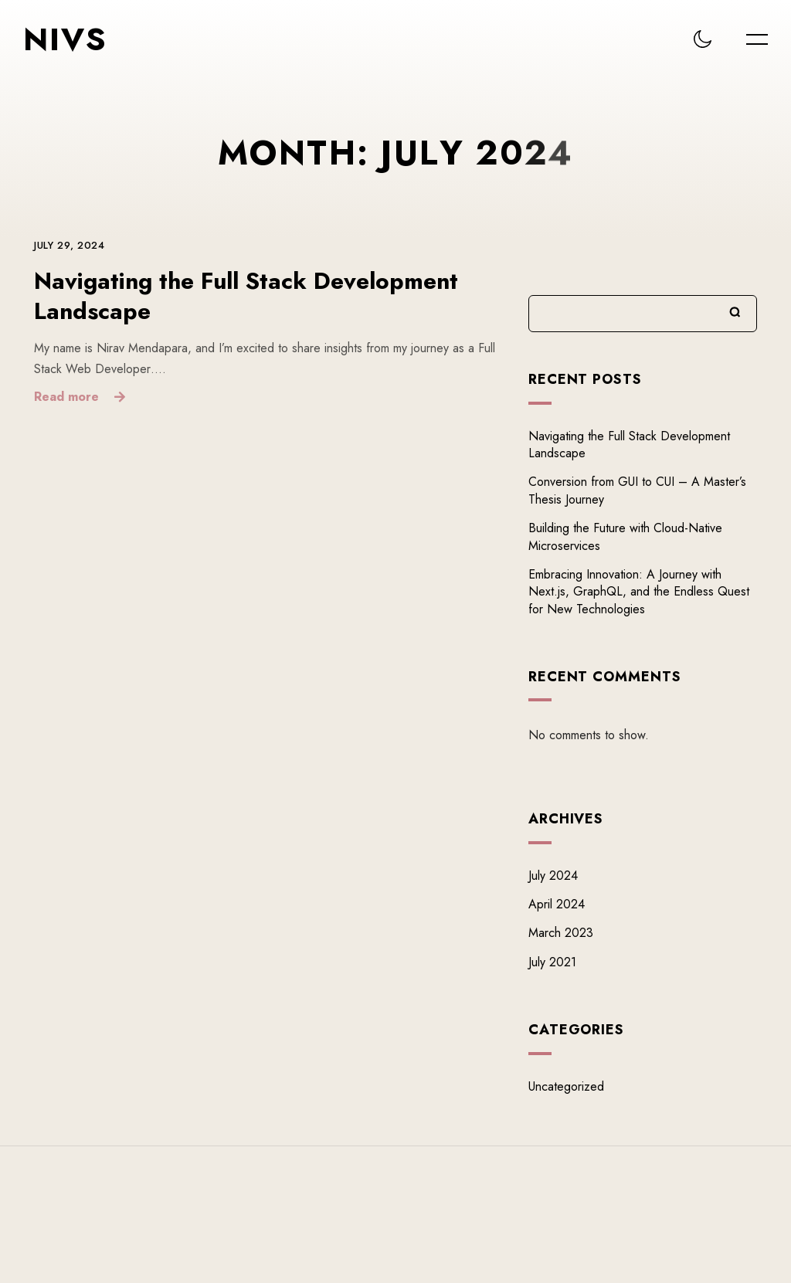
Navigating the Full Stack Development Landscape (246, 296)
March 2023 (560, 933)
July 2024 (553, 875)
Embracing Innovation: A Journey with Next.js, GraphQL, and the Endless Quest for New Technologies (638, 591)
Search (735, 312)
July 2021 (552, 962)
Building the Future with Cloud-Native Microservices (625, 536)
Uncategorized (566, 1086)
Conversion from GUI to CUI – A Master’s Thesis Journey (637, 490)
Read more (66, 396)
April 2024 (556, 904)
